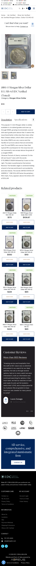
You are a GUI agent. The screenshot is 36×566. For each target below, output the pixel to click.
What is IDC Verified (8, 528)
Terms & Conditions (8, 504)
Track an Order (24, 499)
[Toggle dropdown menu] (33, 119)
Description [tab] (6, 119)
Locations (4, 517)
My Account (5, 499)
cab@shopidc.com (10, 541)
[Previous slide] (27, 411)
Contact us (24, 26)
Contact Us (18, 462)
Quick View (9, 222)
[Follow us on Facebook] (2, 546)
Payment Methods (7, 522)
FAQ (3, 520)
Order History (24, 501)
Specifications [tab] (20, 119)
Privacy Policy (6, 501)
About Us (4, 514)
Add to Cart (25, 112)
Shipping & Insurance (8, 525)
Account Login (24, 496)
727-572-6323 (7, 4)
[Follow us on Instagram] (6, 546)
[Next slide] (31, 411)
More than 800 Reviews (15, 357)
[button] (3, 562)
